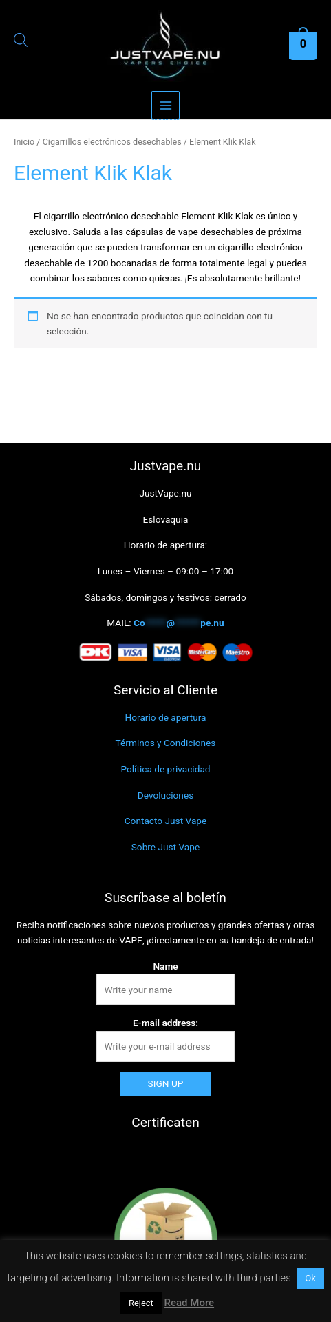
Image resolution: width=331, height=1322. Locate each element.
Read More (189, 1302)
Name (165, 966)
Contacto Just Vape (166, 820)
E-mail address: (165, 1022)
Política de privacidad (165, 768)
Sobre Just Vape (165, 846)
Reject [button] (141, 1303)
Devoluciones (165, 795)
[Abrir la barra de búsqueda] (21, 42)
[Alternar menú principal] (165, 105)
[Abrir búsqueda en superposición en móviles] (16, 42)
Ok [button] (310, 1278)
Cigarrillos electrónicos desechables (112, 142)
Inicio (24, 142)
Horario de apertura (165, 717)
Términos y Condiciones (166, 742)
